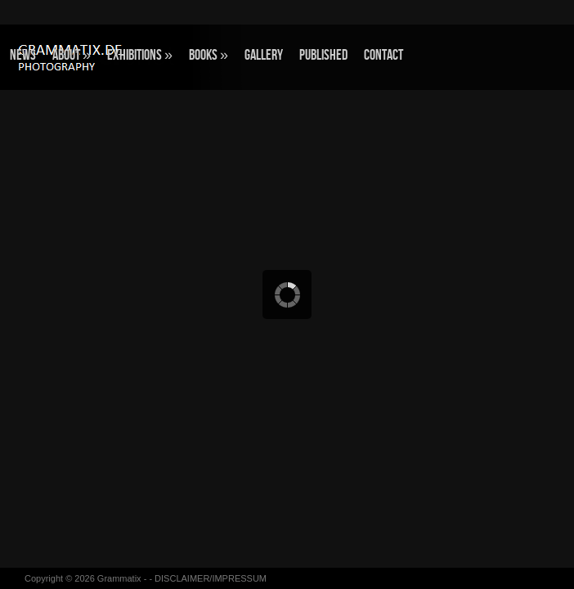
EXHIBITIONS (140, 55)
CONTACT (383, 55)
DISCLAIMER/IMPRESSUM (211, 578)
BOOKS (208, 55)
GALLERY (263, 55)
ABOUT (71, 55)
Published (323, 55)
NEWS (23, 55)
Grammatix (119, 578)
